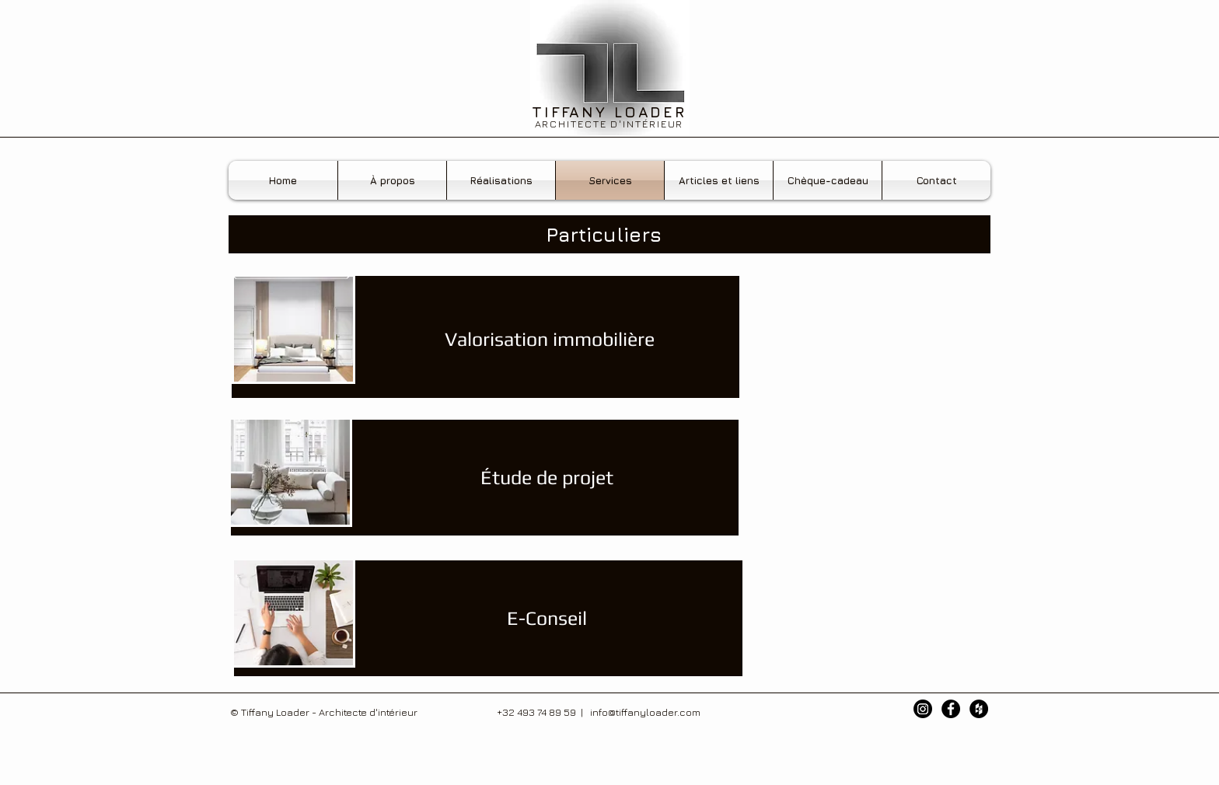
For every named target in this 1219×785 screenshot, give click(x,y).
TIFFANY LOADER (609, 111)
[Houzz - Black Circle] (978, 709)
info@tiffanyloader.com (645, 712)
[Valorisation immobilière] (549, 339)
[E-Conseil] (546, 618)
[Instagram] (922, 709)
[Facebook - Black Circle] (950, 709)
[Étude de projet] (546, 477)
